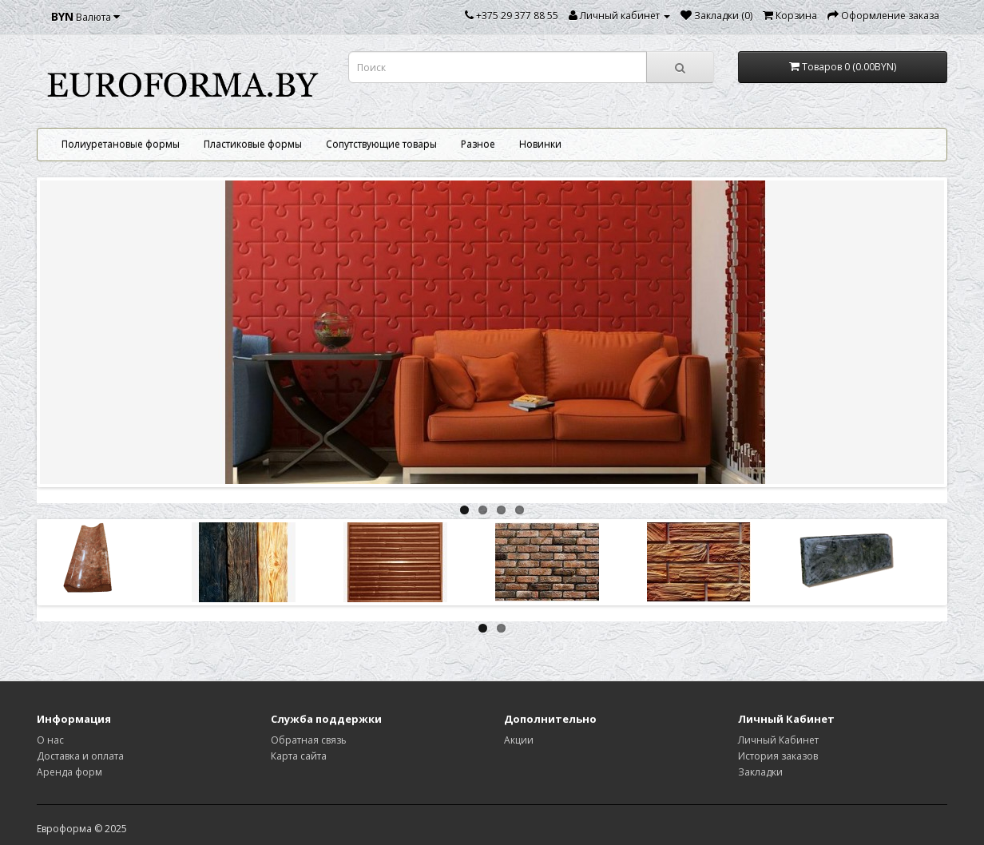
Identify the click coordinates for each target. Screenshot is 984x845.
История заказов (778, 756)
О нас (50, 740)
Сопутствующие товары (381, 144)
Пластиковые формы (253, 144)
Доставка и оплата (80, 756)
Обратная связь (309, 740)
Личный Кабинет (778, 740)
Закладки (760, 772)
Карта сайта (299, 756)
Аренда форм (69, 772)
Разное (478, 144)
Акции (519, 740)
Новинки (540, 144)
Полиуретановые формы (121, 144)
